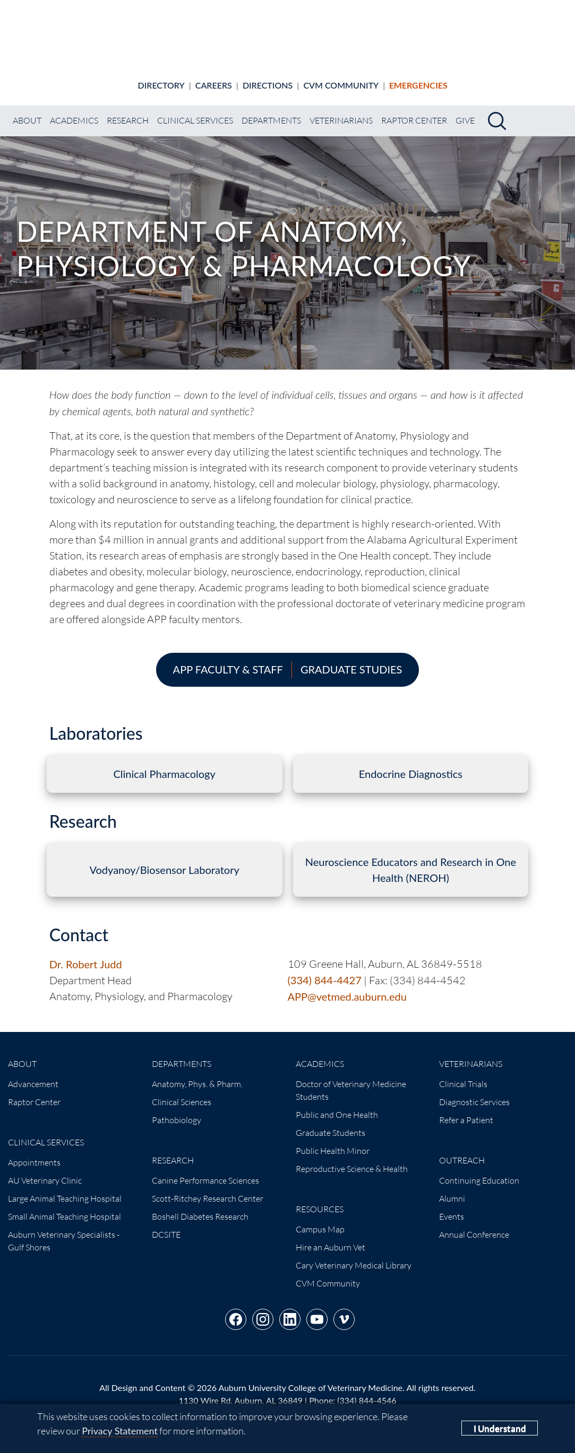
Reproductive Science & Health (352, 1159)
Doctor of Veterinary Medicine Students (351, 1081)
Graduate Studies (351, 660)
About (27, 111)
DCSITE (166, 1225)
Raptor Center (414, 111)
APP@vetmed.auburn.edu (347, 987)
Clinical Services (195, 111)
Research (128, 111)
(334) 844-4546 (366, 1391)
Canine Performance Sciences (205, 1171)
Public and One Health (337, 1105)
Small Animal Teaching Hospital (64, 1207)
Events (451, 1207)
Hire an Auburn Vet (330, 1238)
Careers (213, 76)
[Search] (497, 112)
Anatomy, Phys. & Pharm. (197, 1075)
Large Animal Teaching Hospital (65, 1189)
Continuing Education (479, 1171)
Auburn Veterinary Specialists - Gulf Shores (63, 1232)
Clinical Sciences (181, 1093)
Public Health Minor (333, 1141)
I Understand (500, 1428)
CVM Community (341, 76)
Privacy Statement (120, 1431)
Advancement (33, 1075)
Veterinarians (341, 111)
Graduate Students (330, 1123)
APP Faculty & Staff (228, 660)
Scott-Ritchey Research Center (207, 1189)
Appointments (34, 1153)
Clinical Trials (463, 1075)
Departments (271, 111)
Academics (74, 111)
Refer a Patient (466, 1111)
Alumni (452, 1189)
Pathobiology (176, 1111)
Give (465, 111)
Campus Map (320, 1220)
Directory (161, 76)
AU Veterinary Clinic (45, 1171)
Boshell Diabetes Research (200, 1207)
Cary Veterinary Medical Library (353, 1256)
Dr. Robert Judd (85, 955)
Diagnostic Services (474, 1093)
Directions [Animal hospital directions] (268, 76)
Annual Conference (474, 1225)
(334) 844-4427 (325, 971)
